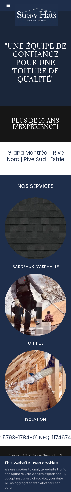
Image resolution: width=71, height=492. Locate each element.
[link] (35, 5)
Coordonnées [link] (35, 469)
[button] (9, 5)
